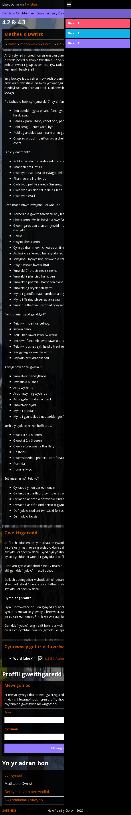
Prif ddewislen (30, 44)
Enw (7, 712)
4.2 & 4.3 (63, 44)
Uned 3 (48, 44)
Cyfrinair (11, 729)
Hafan (12, 44)
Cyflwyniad (13, 775)
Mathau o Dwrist (18, 783)
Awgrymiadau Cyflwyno (23, 799)
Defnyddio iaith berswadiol (26, 791)
